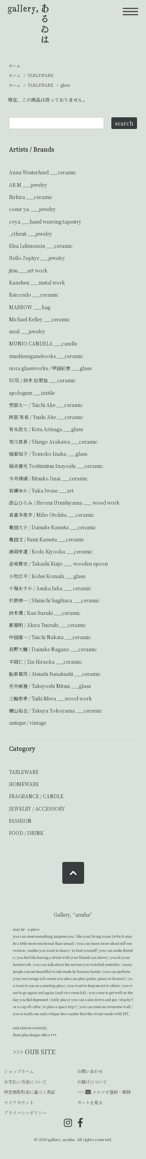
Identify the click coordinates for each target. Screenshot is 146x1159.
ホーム (14, 65)
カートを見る (90, 1102)
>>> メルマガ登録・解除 (104, 1092)
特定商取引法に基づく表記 (29, 1092)
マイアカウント (19, 1102)
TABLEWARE (40, 75)
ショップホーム (19, 1071)
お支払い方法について (25, 1081)
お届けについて (92, 1081)
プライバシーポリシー (25, 1112)
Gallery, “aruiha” (73, 914)
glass (65, 85)
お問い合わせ (90, 1071)
